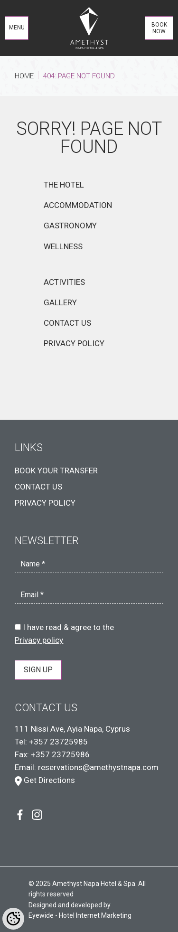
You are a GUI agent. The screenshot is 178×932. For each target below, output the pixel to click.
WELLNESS (63, 246)
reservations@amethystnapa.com (98, 767)
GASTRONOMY (70, 225)
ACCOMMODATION (78, 205)
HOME (24, 76)
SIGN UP (38, 669)
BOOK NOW (159, 28)
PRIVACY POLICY (74, 343)
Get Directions (45, 780)
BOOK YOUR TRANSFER (56, 470)
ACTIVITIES (64, 282)
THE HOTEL (64, 184)
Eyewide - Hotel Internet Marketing (79, 915)
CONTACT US (67, 323)
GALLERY (60, 302)
